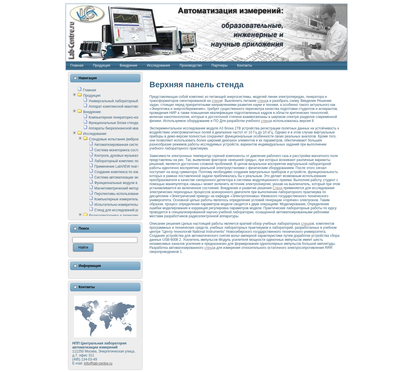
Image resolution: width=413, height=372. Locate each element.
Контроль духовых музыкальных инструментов (131, 156)
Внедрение (128, 65)
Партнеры (220, 65)
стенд (216, 101)
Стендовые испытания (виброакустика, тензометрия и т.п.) (136, 139)
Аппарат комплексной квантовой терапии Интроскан (130, 106)
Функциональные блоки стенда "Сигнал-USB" (125, 123)
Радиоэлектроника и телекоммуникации (121, 216)
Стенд (278, 188)
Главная (76, 65)
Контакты (244, 65)
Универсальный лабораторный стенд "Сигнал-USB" (130, 101)
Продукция (101, 65)
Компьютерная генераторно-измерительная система (131, 117)
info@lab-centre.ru (98, 363)
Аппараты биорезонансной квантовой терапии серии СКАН (136, 128)
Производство (191, 65)
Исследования (158, 65)
